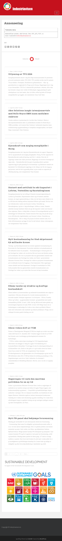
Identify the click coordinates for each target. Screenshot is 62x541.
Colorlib (29, 539)
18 (20, 454)
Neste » (26, 454)
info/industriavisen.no (24, 36)
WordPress (43, 539)
